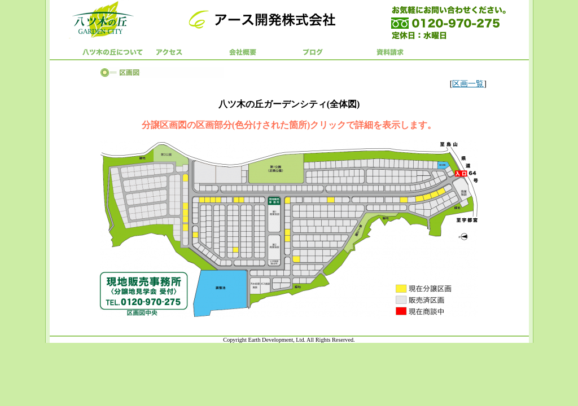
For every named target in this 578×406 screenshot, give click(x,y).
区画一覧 (468, 84)
